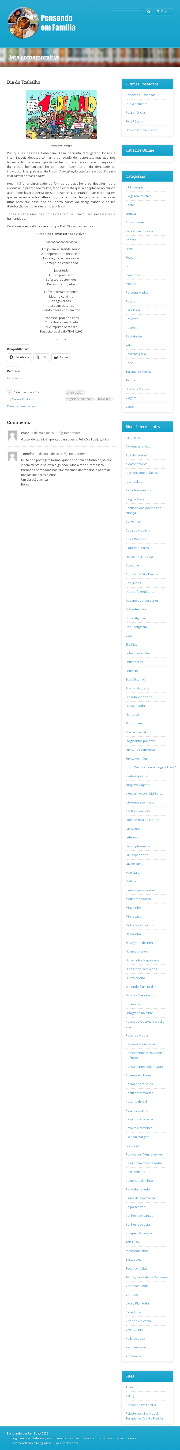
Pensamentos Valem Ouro (144, 1066)
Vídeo (130, 407)
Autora (25, 1438)
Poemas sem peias (139, 1084)
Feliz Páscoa (134, 121)
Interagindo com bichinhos (144, 793)
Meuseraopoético (138, 899)
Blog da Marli (135, 499)
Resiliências (134, 336)
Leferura (132, 837)
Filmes (120, 1438)
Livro (129, 266)
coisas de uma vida (139, 557)
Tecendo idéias (136, 1268)
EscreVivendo (135, 679)
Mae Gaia (132, 872)
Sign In (163, 11)
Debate (131, 240)
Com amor (133, 565)
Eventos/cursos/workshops (74, 1438)
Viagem (131, 398)
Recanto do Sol (136, 1101)
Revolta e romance (139, 1128)
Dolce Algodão (136, 618)
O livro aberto (135, 978)
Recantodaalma (137, 1110)
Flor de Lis (133, 714)
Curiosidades (135, 222)
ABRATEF (132, 1387)
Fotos (129, 257)
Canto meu (133, 521)
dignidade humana (79, 399)
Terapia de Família (139, 371)
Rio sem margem (137, 1137)
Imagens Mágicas (138, 785)
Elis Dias (131, 644)
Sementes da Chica (139, 1180)
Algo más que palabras (142, 473)
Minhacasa (133, 916)
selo (129, 345)
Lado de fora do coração (143, 820)
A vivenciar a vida (138, 446)
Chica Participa (136, 539)
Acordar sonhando (139, 455)
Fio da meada (135, 706)
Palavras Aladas (137, 1035)
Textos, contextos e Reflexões (147, 1277)
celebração (74, 392)
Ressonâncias (136, 112)
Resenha (132, 327)
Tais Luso (132, 1242)
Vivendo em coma (138, 1321)
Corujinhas (133, 583)
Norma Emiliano (23, 399)
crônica (131, 213)
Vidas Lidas (134, 1312)
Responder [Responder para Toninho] (77, 453)
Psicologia (133, 310)
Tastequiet (133, 1259)
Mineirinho (133, 907)
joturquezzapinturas (140, 802)
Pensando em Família (141, 1405)
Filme (129, 249)
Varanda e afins (137, 1286)
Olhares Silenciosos (140, 995)
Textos (130, 380)
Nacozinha (133, 934)
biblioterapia (135, 187)
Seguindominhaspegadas (144, 1163)
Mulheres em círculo (140, 925)
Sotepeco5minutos (139, 1233)
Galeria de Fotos (66, 1443)
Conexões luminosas (141, 95)
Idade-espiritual (137, 776)
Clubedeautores (137, 548)
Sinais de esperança (140, 1198)
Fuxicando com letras (141, 749)
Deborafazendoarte (140, 591)
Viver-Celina (134, 1330)
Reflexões (105, 1438)
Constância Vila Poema (142, 574)
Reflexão (132, 319)
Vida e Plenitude (137, 1303)
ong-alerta (133, 1004)
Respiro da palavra (139, 1119)
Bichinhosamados (138, 490)
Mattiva (131, 881)
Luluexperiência (137, 855)
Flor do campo (136, 723)
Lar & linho (133, 828)
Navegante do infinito (141, 943)
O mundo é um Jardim (141, 986)
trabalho (104, 399)
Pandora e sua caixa (140, 1044)
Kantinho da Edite (138, 811)
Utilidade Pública (137, 389)
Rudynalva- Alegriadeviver (144, 1154)
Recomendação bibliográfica (31, 1443)
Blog (14, 1438)
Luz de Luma (134, 863)
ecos (129, 635)
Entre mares (134, 662)
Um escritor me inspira (142, 130)
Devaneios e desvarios (142, 600)
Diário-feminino (137, 609)
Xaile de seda (135, 1338)
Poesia (130, 301)
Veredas (132, 1295)
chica (25, 433)
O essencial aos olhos (141, 969)
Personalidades (137, 292)
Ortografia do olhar (139, 1013)
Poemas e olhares (139, 1075)
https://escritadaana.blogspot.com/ (151, 767)
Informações (42, 1438)
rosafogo (132, 1145)
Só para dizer (135, 1207)
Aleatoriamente (137, 464)
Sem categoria (136, 354)
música (131, 284)
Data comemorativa (21, 406)
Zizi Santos (133, 1356)
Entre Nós (132, 671)
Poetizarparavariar (139, 1093)
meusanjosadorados (141, 890)
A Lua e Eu (133, 438)
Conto (130, 205)
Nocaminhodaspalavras (143, 960)
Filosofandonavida (139, 697)
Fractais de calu (137, 732)
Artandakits (134, 481)
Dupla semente (136, 104)
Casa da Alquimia (138, 530)
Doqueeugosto (136, 627)
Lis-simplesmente (138, 846)
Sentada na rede (138, 1189)
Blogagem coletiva (138, 196)
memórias (133, 275)
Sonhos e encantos (139, 1215)
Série (129, 363)
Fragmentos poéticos (140, 741)
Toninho (27, 453)
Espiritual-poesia (138, 688)
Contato (133, 1438)
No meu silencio (137, 951)
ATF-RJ (130, 1396)
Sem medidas (135, 1172)
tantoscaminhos (137, 1251)
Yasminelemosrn (138, 1347)
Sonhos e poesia (138, 1224)
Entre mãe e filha (138, 653)
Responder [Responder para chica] (72, 433)
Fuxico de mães (137, 758)
